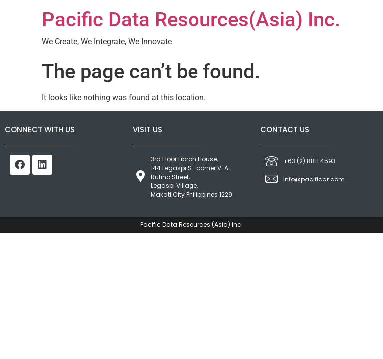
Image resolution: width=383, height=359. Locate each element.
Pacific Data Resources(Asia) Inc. (191, 19)
